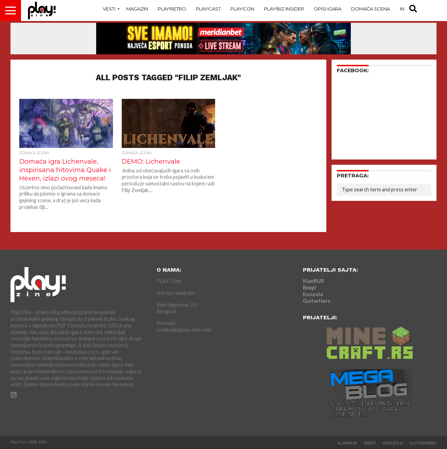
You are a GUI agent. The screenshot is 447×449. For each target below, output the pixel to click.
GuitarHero (317, 301)
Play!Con (242, 9)
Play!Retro (172, 9)
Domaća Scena (370, 9)
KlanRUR (313, 281)
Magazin (137, 9)
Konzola (313, 294)
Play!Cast (208, 9)
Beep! (310, 288)
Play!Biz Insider (284, 9)
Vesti (109, 9)
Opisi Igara (327, 9)
